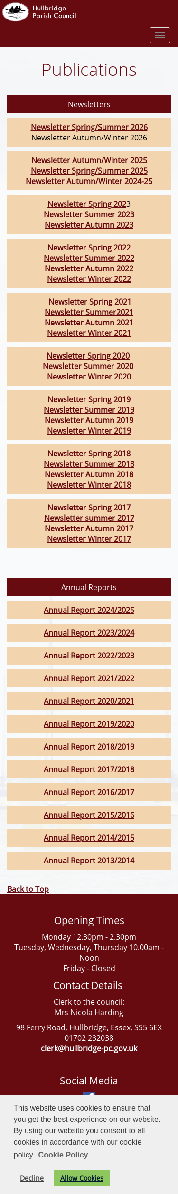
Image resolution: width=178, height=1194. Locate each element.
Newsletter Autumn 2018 (89, 474)
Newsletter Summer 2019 (89, 410)
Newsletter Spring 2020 (88, 356)
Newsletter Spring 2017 (89, 507)
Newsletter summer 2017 (89, 518)
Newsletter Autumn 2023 (89, 225)
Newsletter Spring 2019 (89, 399)
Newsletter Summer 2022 (89, 258)
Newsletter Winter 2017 (89, 539)
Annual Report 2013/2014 (89, 860)
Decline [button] (32, 1178)
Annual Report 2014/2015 (89, 838)
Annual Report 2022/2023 (89, 655)
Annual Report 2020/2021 (89, 701)
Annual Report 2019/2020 (89, 724)
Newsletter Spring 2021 (89, 301)
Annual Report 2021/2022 (89, 678)
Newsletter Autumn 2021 (89, 322)
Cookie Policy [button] (63, 1155)
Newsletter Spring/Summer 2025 (89, 171)
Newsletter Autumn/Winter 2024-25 (89, 181)
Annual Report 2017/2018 (89, 769)
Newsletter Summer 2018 (89, 464)
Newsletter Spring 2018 (89, 453)
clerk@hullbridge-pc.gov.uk (89, 1048)
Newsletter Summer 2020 (88, 366)
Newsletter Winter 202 (87, 279)
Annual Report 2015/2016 (89, 815)
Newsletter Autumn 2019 (89, 420)
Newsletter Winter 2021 (89, 333)
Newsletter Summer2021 (89, 312)
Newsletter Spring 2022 (89, 247)
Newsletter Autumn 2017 (89, 528)
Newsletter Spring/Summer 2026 (89, 127)
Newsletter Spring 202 (86, 204)
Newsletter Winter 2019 (89, 431)
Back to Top (28, 889)
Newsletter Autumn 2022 (89, 268)
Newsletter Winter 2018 (89, 485)
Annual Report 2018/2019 (89, 746)
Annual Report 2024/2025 (89, 610)
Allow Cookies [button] (81, 1178)
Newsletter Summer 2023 (89, 214)
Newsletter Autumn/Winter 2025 (89, 160)
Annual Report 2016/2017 (89, 792)
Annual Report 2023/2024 (89, 633)
